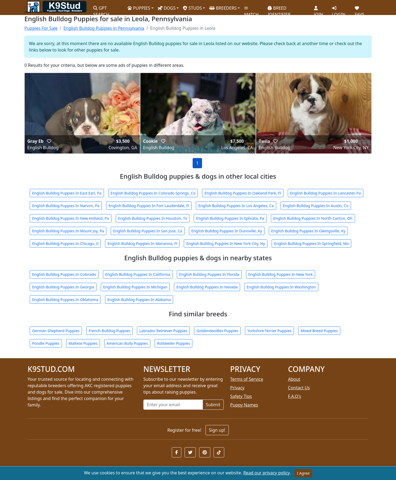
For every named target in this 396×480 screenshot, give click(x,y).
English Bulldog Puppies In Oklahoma (65, 299)
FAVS (359, 9)
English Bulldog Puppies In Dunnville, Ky (226, 230)
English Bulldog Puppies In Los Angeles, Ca (236, 205)
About (294, 379)
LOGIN (338, 9)
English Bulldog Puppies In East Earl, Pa (67, 193)
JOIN (318, 9)
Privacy (237, 388)
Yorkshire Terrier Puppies (269, 330)
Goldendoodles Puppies (217, 330)
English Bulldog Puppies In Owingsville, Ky (308, 230)
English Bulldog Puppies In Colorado (64, 274)
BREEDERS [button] (223, 8)
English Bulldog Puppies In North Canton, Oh (313, 218)
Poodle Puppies (45, 343)
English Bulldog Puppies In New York (280, 274)
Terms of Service (246, 379)
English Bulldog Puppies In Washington (281, 287)
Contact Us (299, 388)
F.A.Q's (294, 396)
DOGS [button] (167, 8)
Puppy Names (244, 405)
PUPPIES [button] (139, 8)
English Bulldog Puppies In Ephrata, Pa (230, 218)
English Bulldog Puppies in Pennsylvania (103, 28)
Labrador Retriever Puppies (163, 330)
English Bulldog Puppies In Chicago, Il (65, 243)
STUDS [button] (192, 8)
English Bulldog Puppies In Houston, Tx (152, 218)
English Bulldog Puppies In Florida (209, 274)
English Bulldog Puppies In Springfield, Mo (311, 243)
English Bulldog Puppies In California (137, 274)
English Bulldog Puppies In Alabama (139, 299)
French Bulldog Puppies (109, 330)
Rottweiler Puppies (173, 343)
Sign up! (217, 430)
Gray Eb (36, 141)
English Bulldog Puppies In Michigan (135, 287)
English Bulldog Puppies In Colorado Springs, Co (153, 193)
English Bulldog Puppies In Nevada (207, 287)
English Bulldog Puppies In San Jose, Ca (147, 230)
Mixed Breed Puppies (319, 330)
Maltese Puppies (83, 343)
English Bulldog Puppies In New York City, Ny (225, 243)
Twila (265, 141)
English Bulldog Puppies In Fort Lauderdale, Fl (149, 205)
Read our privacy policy (266, 473)
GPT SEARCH (101, 9)
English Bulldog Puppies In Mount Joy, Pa (68, 230)
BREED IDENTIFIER (279, 9)
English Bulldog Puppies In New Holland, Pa (70, 218)
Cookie (151, 141)
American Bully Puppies (127, 343)
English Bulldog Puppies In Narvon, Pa (65, 205)
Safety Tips (241, 396)
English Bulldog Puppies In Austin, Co (316, 205)
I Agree (303, 473)
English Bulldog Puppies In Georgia (63, 287)
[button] (176, 452)
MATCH (251, 9)
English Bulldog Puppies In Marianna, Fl (142, 243)
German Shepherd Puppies (56, 330)
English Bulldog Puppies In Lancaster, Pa (325, 193)
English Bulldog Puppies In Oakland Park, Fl (242, 193)
